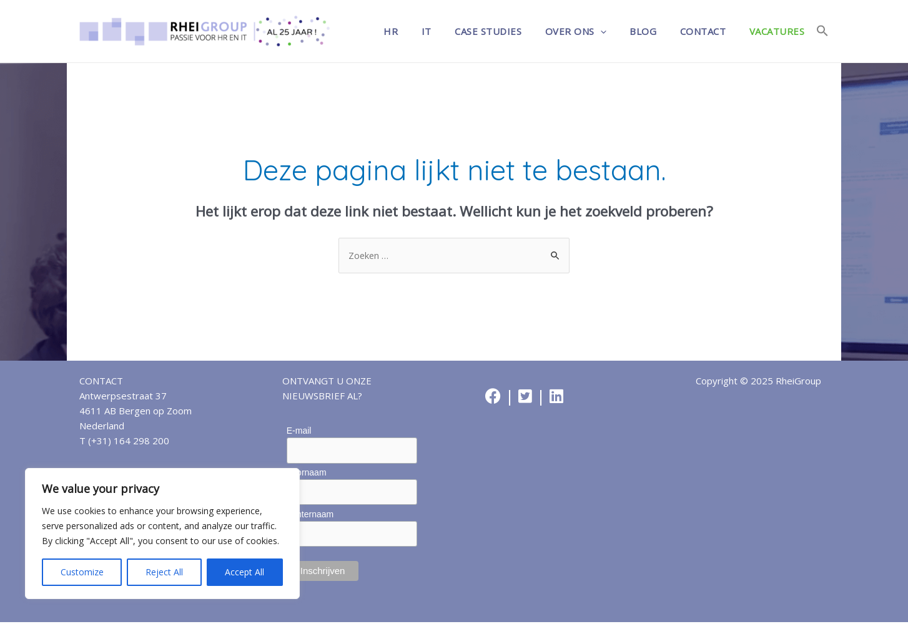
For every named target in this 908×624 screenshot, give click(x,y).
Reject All (164, 572)
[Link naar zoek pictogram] (822, 31)
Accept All (244, 572)
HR (421, 31)
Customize (82, 572)
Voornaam (307, 473)
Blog (654, 31)
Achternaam (310, 515)
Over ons (592, 31)
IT (452, 31)
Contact (710, 31)
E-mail (299, 431)
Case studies (509, 31)
